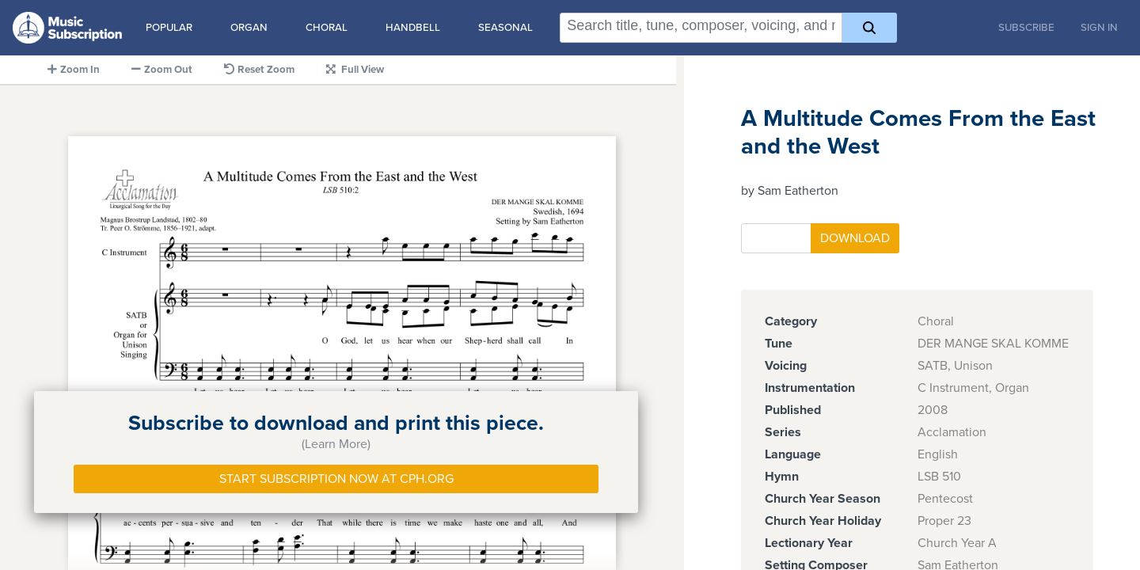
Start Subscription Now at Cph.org (336, 479)
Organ (249, 27)
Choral (327, 27)
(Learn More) (336, 444)
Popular (169, 27)
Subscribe (1026, 27)
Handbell (413, 27)
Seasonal (505, 27)
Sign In (1099, 27)
